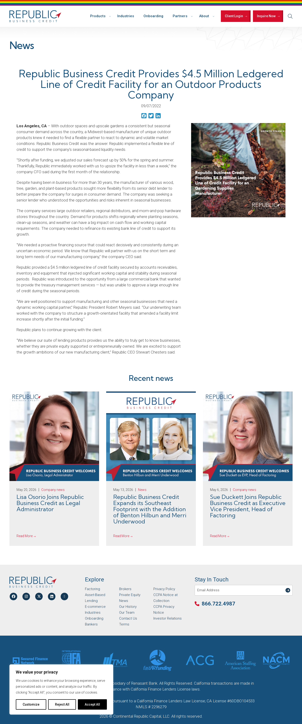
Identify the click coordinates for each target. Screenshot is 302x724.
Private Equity (129, 595)
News (123, 601)
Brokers (125, 589)
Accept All (92, 704)
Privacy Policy (164, 589)
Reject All (62, 704)
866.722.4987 (218, 604)
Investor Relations (167, 618)
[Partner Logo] (30, 660)
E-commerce (95, 607)
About (204, 16)
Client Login (234, 16)
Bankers (91, 624)
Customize (31, 704)
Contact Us (128, 618)
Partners (180, 16)
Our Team (126, 612)
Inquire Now (266, 16)
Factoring (92, 589)
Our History (128, 607)
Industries (125, 16)
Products (97, 16)
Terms (124, 624)
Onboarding (153, 16)
